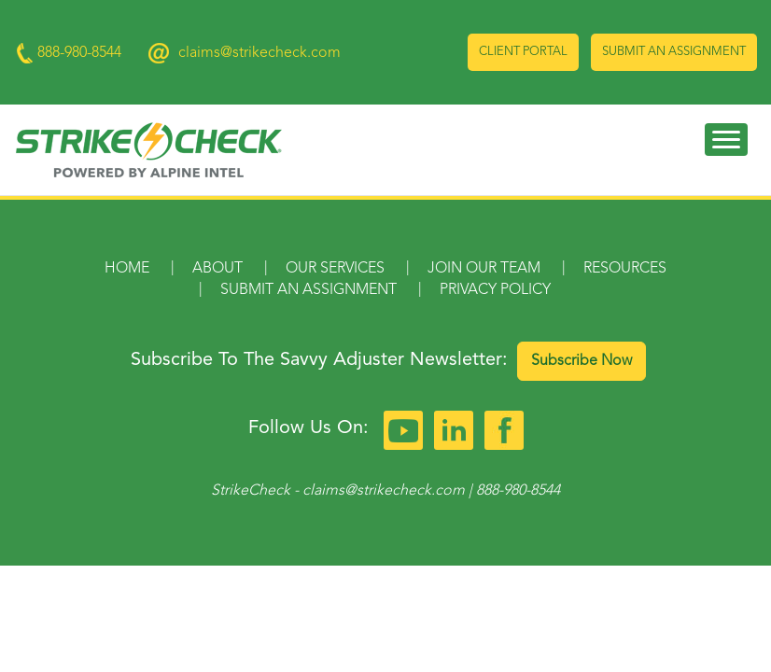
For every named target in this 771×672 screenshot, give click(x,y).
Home (127, 268)
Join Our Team (484, 268)
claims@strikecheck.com (259, 53)
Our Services (335, 268)
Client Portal (523, 52)
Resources (624, 268)
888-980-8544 (518, 490)
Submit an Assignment (674, 52)
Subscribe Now (581, 361)
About (217, 268)
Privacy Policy (495, 290)
